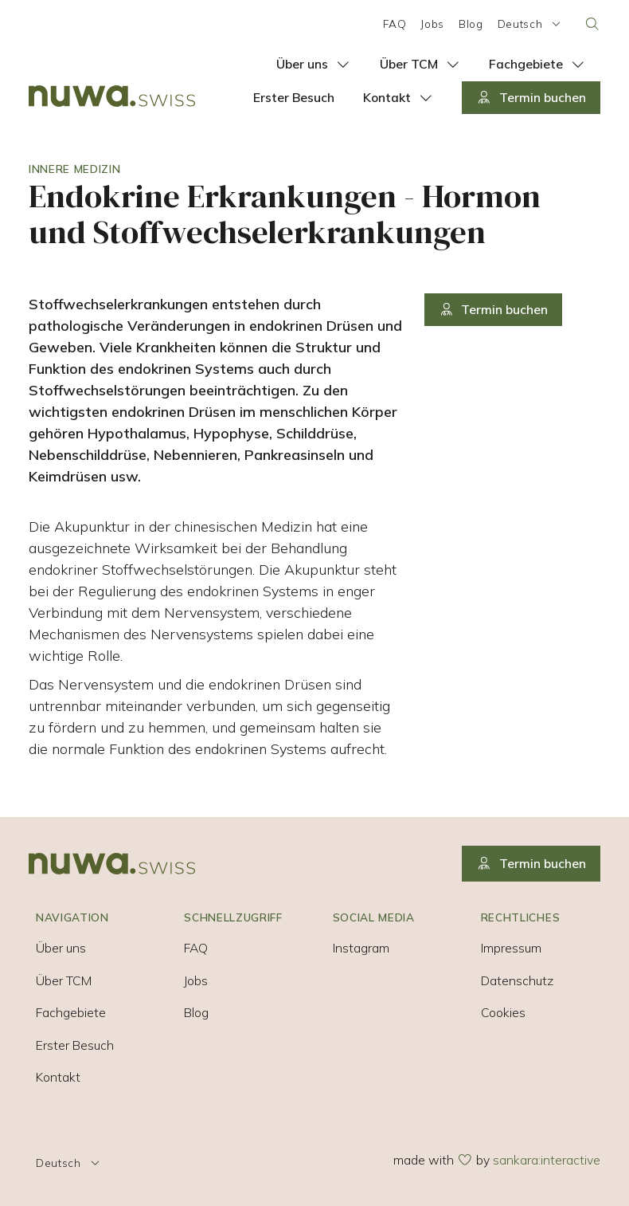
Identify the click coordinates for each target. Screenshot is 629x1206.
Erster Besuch (75, 1045)
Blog (471, 23)
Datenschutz (517, 980)
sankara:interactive (546, 1160)
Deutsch (531, 23)
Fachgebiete (71, 1012)
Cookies (503, 1012)
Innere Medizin (74, 168)
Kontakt (58, 1077)
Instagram (361, 948)
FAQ (394, 23)
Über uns (61, 948)
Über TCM (64, 980)
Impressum (511, 948)
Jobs (432, 23)
